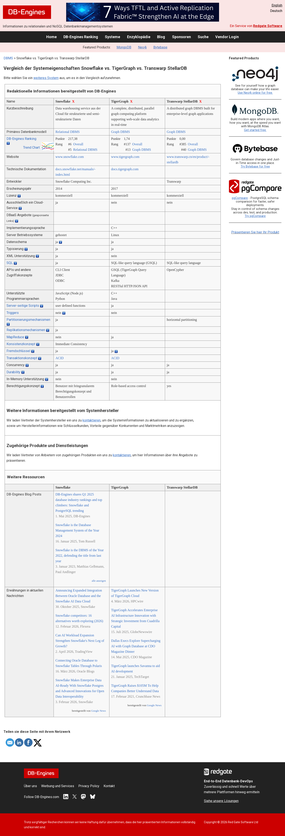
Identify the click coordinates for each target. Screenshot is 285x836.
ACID (59, 358)
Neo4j (142, 47)
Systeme (112, 37)
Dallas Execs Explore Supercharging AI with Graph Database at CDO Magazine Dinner (135, 646)
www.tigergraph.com (125, 157)
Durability (13, 372)
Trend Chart (31, 148)
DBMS (8, 58)
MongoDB (124, 47)
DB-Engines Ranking (80, 37)
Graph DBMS (120, 132)
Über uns (30, 786)
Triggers (13, 313)
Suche (203, 37)
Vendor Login (227, 37)
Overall (78, 144)
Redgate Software (267, 26)
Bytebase (160, 47)
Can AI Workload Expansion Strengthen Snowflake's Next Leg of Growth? (79, 640)
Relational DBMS (67, 132)
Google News (98, 710)
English (277, 5)
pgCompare (240, 198)
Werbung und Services (57, 786)
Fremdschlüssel (18, 351)
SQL (10, 263)
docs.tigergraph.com (124, 169)
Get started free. (255, 130)
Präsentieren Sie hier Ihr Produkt (255, 232)
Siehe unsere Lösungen (221, 801)
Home (51, 37)
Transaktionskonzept (22, 358)
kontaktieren (92, 420)
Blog (161, 37)
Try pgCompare (255, 216)
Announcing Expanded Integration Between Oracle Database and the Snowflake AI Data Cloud (78, 596)
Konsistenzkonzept (21, 344)
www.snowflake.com (69, 157)
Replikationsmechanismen (26, 330)
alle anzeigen (99, 580)
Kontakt (109, 786)
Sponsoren (181, 37)
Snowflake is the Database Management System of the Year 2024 (77, 530)
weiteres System (46, 78)
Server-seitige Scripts (23, 306)
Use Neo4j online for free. (255, 93)
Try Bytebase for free (255, 166)
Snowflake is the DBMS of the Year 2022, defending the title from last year (79, 555)
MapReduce (15, 337)
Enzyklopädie (138, 37)
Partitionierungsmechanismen (28, 320)
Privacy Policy (88, 786)
